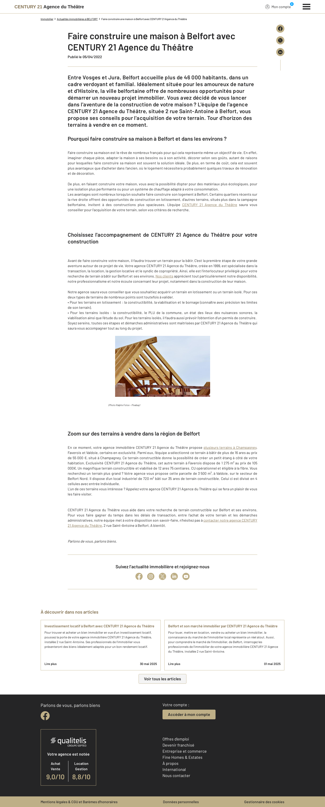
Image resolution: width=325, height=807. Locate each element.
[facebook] (45, 715)
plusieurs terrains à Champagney (230, 447)
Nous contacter (176, 775)
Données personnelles (181, 802)
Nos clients (164, 276)
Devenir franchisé (178, 745)
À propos (170, 763)
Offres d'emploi (175, 738)
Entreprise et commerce (184, 751)
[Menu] (307, 6)
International (174, 769)
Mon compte (278, 6)
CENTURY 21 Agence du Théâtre (209, 204)
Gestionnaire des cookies (264, 802)
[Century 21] (49, 6)
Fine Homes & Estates (182, 757)
